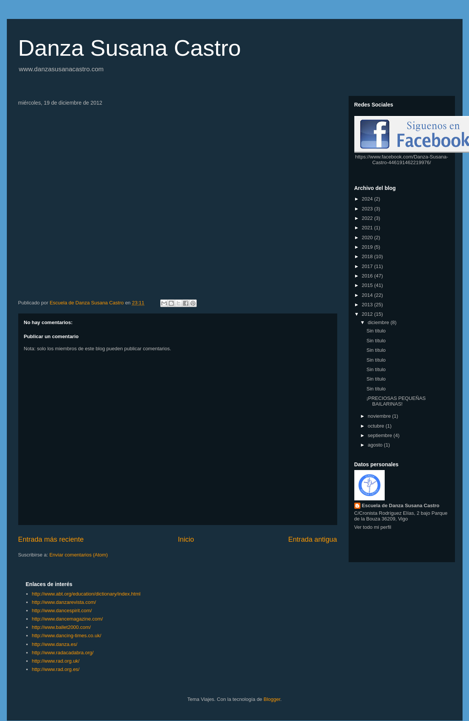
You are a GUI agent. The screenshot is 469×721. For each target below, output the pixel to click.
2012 (368, 314)
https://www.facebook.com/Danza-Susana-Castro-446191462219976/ (401, 159)
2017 (368, 266)
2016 (368, 276)
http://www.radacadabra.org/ (63, 652)
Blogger (272, 699)
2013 (368, 304)
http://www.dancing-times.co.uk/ (66, 635)
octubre (376, 426)
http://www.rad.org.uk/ (56, 661)
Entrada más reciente (51, 539)
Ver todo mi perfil (373, 527)
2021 (368, 227)
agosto (376, 445)
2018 (368, 256)
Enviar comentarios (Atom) (78, 555)
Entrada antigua (312, 539)
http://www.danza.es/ (54, 644)
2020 (368, 237)
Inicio (186, 539)
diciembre (379, 322)
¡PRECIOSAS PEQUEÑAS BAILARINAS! (396, 401)
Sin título (376, 331)
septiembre (380, 435)
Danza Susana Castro (129, 48)
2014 (368, 295)
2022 (368, 218)
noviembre (380, 416)
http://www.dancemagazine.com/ (67, 619)
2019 (368, 247)
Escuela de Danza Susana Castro (400, 505)
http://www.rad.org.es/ (56, 669)
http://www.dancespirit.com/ (62, 610)
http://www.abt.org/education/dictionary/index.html (86, 594)
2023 (368, 209)
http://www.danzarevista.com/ (64, 602)
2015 (368, 285)
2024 (368, 199)
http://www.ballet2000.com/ (61, 627)
